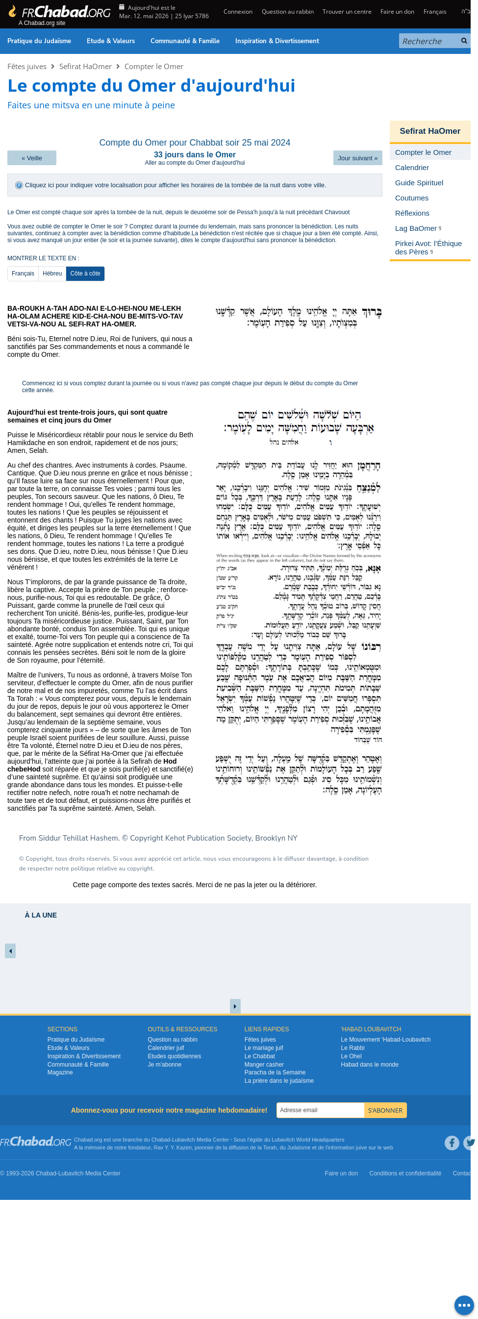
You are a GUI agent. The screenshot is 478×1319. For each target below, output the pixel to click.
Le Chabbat (260, 1056)
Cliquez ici (39, 185)
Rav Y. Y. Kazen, (174, 1147)
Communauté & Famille (185, 41)
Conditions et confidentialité (406, 1173)
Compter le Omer (154, 66)
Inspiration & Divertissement (277, 41)
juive (361, 1147)
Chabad (161, 1140)
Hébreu (52, 273)
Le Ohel (351, 1056)
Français (435, 11)
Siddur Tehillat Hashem (79, 838)
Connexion (237, 11)
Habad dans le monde (370, 1064)
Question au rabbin (288, 11)
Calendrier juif (166, 1048)
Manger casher (264, 1064)
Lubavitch (183, 1140)
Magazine (60, 1072)
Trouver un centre (347, 11)
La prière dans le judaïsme (279, 1080)
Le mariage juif (264, 1048)
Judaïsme (299, 1147)
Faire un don (397, 11)
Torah (270, 1147)
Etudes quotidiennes (174, 1056)
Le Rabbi (353, 1048)
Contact (463, 1173)
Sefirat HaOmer (85, 66)
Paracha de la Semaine (275, 1072)
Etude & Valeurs (111, 41)
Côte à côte (85, 273)
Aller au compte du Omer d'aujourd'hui (195, 162)
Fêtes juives (27, 66)
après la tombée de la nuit (128, 212)
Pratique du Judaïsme (39, 41)
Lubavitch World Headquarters (308, 1140)
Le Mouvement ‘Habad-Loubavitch (386, 1039)
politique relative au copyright (112, 868)
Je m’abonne (164, 1064)
